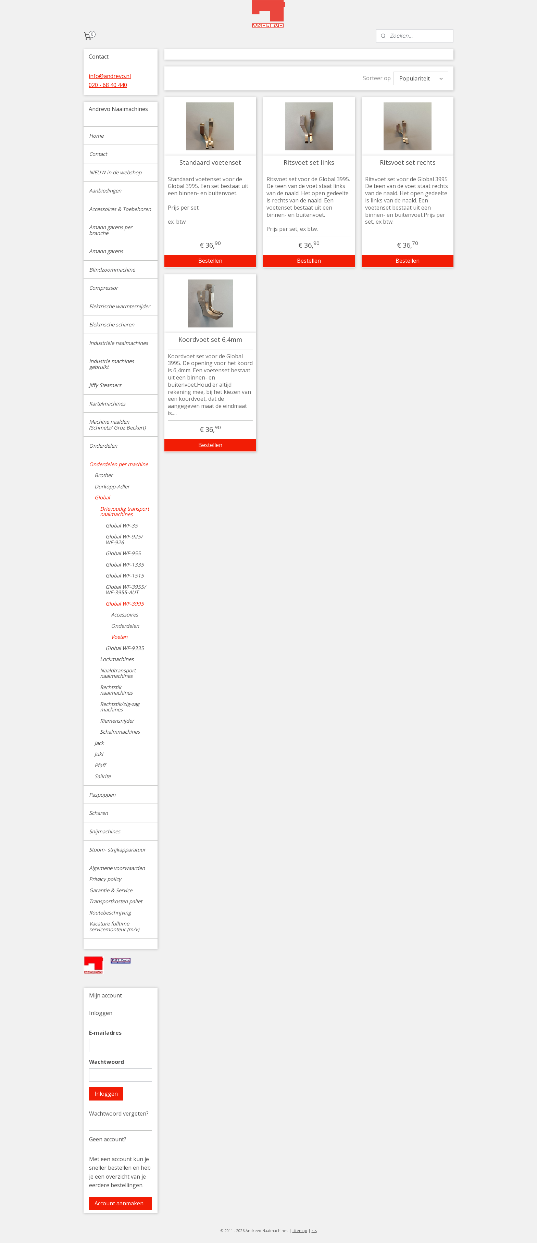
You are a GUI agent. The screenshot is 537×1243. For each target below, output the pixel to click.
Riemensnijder (117, 720)
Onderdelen (103, 445)
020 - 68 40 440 (108, 85)
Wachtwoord (106, 1062)
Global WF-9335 (124, 648)
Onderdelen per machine (118, 464)
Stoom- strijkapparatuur (117, 849)
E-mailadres (105, 1032)
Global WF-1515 (124, 575)
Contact (98, 153)
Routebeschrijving (110, 912)
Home (96, 135)
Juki (99, 753)
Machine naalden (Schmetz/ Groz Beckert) (117, 424)
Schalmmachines (120, 731)
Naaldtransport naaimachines (118, 673)
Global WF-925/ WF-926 (124, 539)
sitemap (299, 1230)
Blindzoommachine (112, 269)
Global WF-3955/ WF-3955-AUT (125, 589)
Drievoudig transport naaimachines (124, 511)
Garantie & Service (110, 890)
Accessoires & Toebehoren (120, 209)
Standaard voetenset (210, 162)
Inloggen (106, 1093)
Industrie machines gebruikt (111, 364)
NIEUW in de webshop (115, 172)
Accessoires (124, 614)
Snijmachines (104, 831)
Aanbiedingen (105, 190)
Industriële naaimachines (118, 342)
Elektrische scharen (111, 324)
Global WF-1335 (124, 564)
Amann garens (106, 251)
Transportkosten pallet (115, 901)
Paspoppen (102, 794)
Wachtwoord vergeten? (119, 1113)
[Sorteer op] (421, 78)
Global (102, 497)
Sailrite (103, 776)
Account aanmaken (119, 1203)
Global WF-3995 (124, 603)
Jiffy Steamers (105, 385)
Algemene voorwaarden (117, 868)
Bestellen (210, 260)
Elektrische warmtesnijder (119, 306)
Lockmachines (117, 659)
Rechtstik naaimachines (116, 690)
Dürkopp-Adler (112, 486)
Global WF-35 (121, 525)
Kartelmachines (107, 403)
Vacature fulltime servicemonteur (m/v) (114, 926)
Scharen (98, 812)
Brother (104, 475)
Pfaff (100, 765)
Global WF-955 (123, 553)
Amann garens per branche (110, 230)
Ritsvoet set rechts (407, 162)
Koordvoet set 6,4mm (210, 340)
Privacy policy (105, 878)
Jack (99, 742)
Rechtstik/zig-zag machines (119, 706)
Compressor (103, 287)
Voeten (119, 636)
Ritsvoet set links (309, 162)
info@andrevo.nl (110, 76)
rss (314, 1230)
